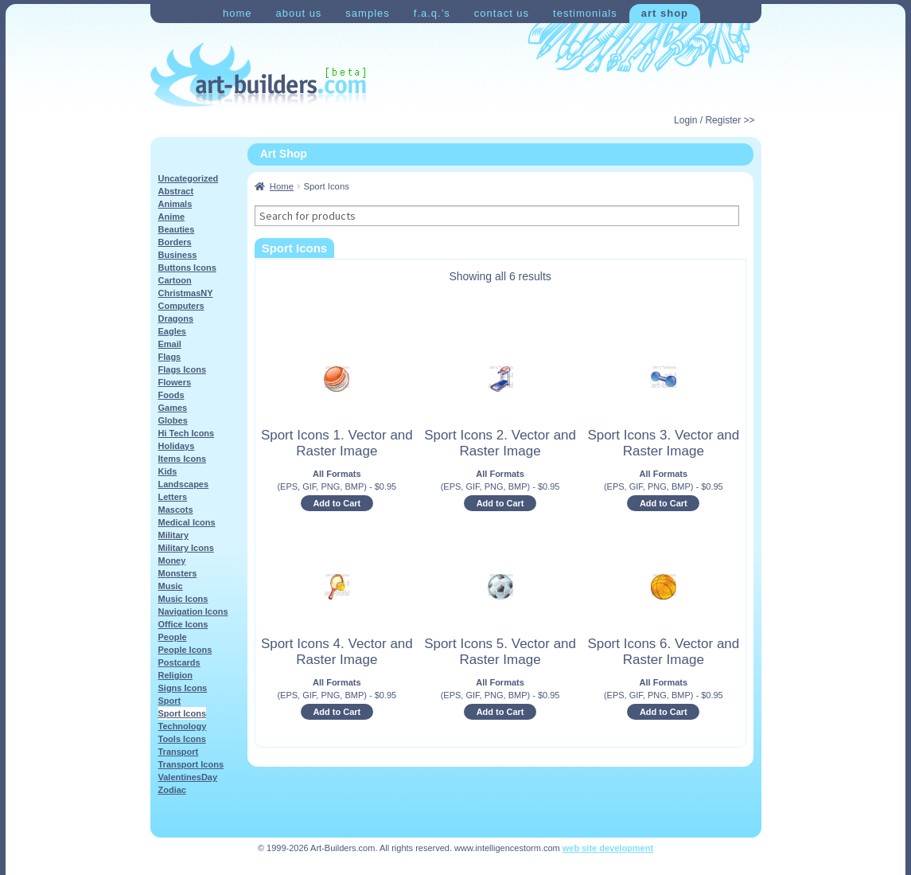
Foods (171, 395)
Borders (175, 242)
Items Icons (182, 458)
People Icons (185, 649)
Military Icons (186, 548)
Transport (178, 751)
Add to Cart (336, 503)
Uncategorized (188, 178)
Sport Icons (182, 713)
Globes (173, 420)
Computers (181, 306)
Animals (175, 204)
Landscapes (183, 484)
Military (173, 535)
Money (172, 560)
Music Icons (183, 599)
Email (169, 344)
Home (237, 13)
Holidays (176, 446)
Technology (182, 726)
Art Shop (664, 13)
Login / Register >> (714, 120)
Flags (169, 356)
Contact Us (501, 13)
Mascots (175, 509)
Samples (367, 13)
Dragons (176, 318)
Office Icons (183, 624)
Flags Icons (182, 369)
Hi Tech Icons (186, 433)
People (172, 637)
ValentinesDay (188, 777)
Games (173, 407)
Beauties (176, 229)
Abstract (176, 191)
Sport (169, 700)
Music (170, 586)
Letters (173, 497)
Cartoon (175, 280)
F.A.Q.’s (432, 13)
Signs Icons (183, 688)
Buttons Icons (187, 267)
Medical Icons (187, 522)
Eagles (172, 331)
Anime (171, 216)
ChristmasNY (185, 293)
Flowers (175, 382)
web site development (608, 848)
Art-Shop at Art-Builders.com (258, 74)
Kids (167, 471)
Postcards (179, 662)
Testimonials (585, 13)
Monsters (177, 573)
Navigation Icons (193, 611)
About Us (298, 13)
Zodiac (172, 790)
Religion (175, 675)
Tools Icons (182, 739)
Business (177, 255)
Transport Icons (191, 764)
